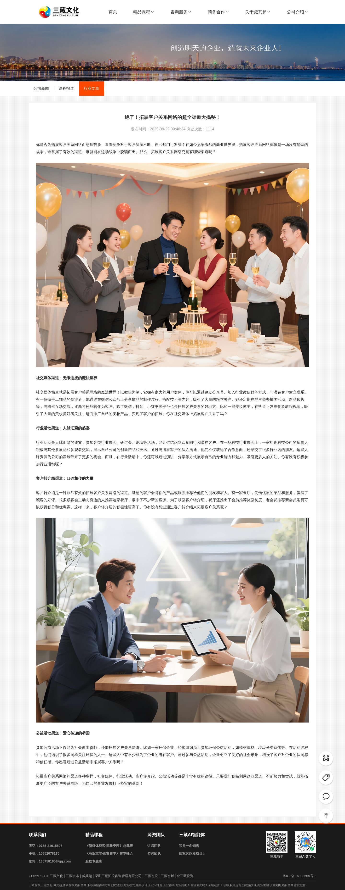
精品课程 (144, 12)
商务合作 (218, 12)
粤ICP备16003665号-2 (299, 876)
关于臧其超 (258, 12)
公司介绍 (297, 12)
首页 (113, 11)
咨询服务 (181, 12)
